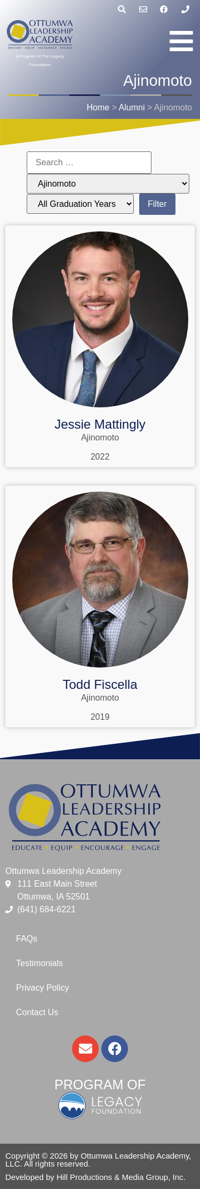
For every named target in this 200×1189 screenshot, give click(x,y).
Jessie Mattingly (100, 424)
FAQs (26, 938)
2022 (100, 456)
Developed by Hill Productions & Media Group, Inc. (95, 1177)
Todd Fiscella (99, 684)
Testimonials (39, 963)
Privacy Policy (42, 987)
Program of (100, 1084)
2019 (100, 716)
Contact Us (37, 1012)
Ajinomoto (100, 437)
